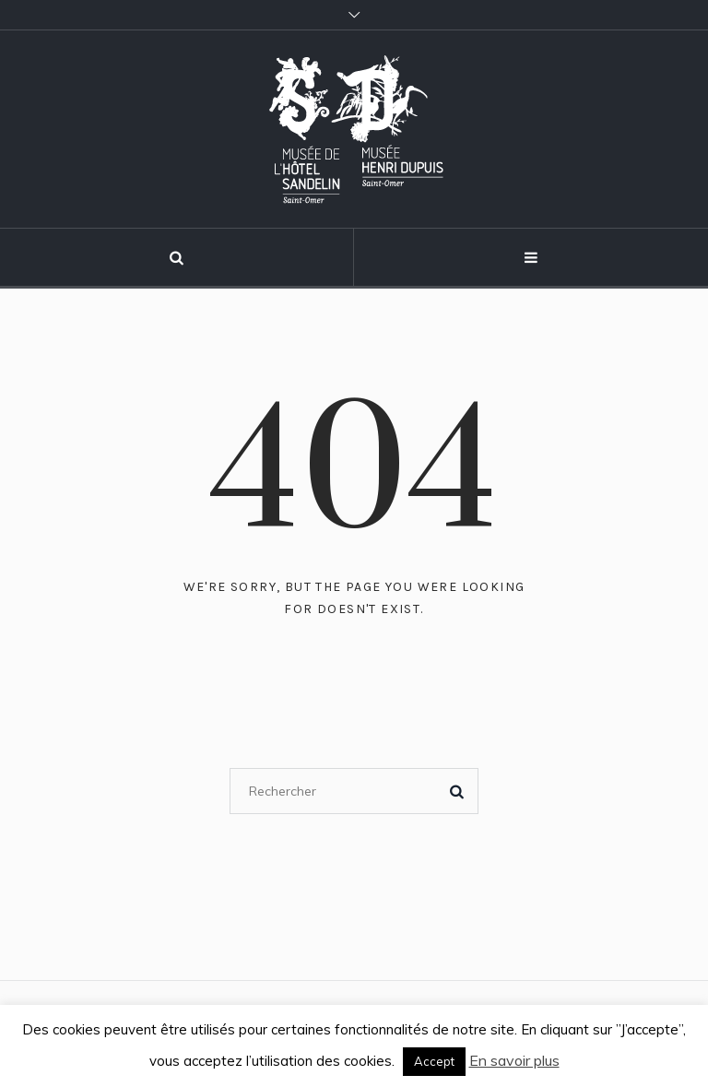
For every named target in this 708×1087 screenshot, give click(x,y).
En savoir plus (514, 1060)
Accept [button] (434, 1061)
